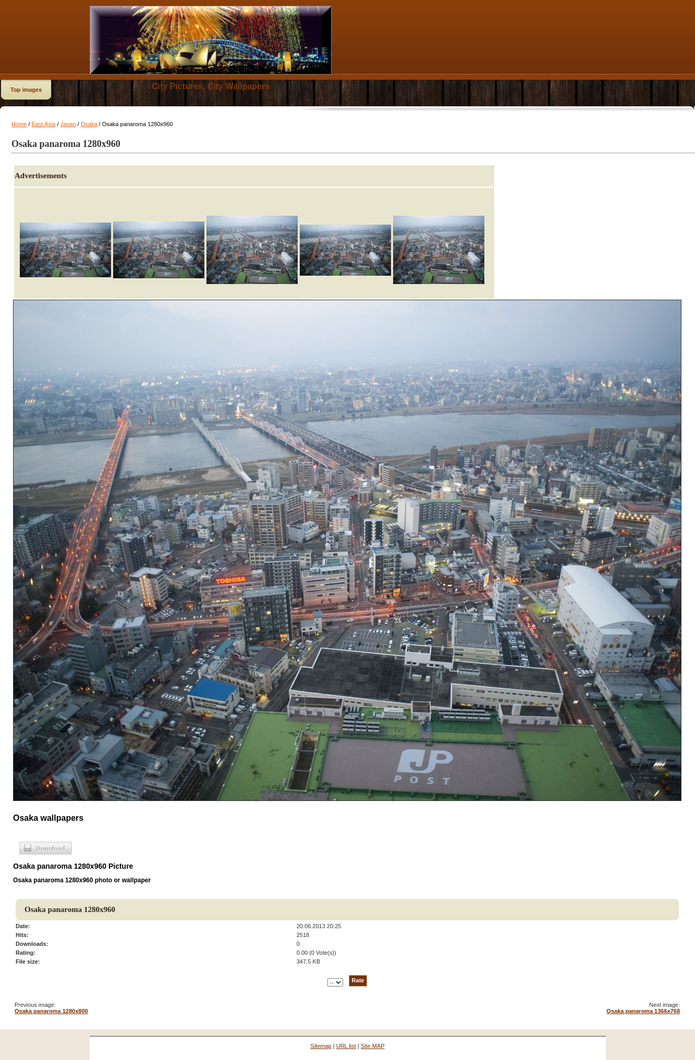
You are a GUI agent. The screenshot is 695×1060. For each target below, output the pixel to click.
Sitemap (320, 1046)
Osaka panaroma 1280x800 (51, 1011)
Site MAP (373, 1046)
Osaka (89, 124)
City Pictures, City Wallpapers (211, 86)
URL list (346, 1046)
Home (19, 124)
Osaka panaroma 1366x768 (643, 1011)
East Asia (44, 124)
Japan (68, 124)
